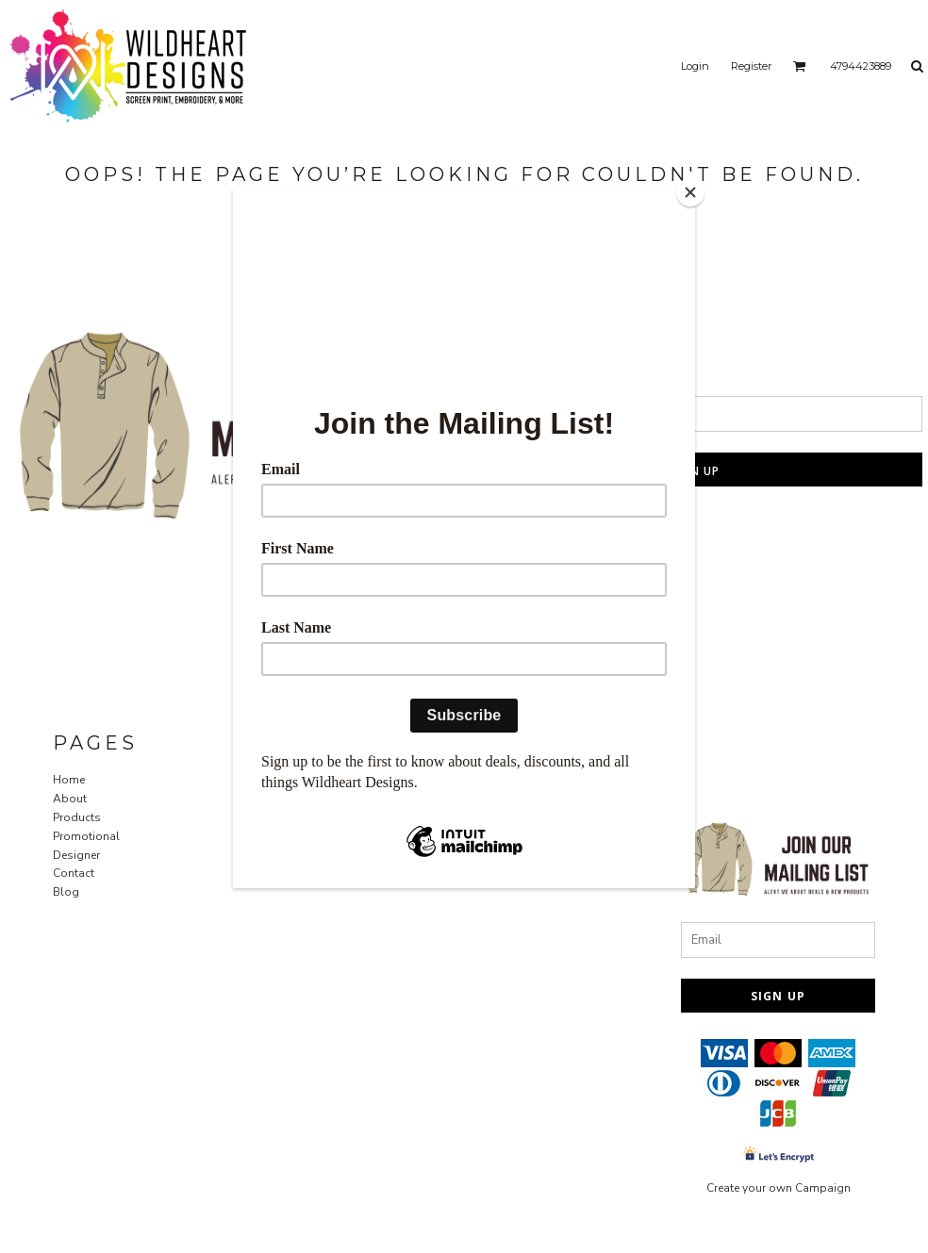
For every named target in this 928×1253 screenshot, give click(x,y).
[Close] (690, 192)
